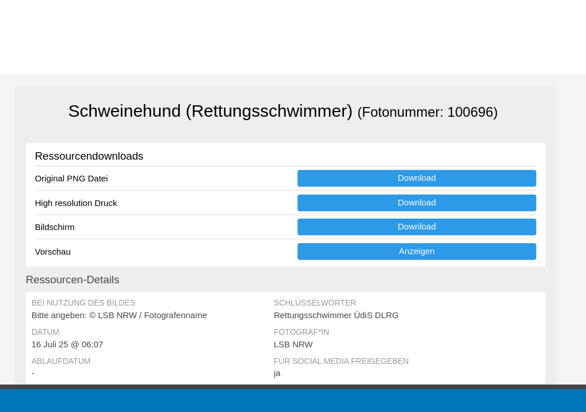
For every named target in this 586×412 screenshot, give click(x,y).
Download (417, 178)
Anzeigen (417, 251)
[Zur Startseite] (68, 37)
